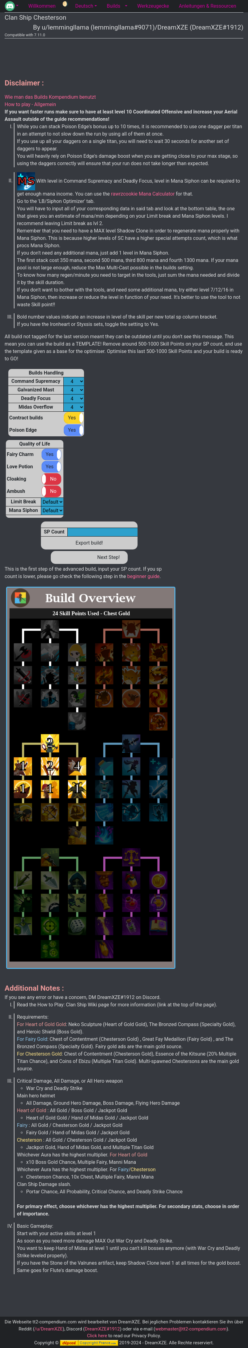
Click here (97, 1335)
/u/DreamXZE (48, 1329)
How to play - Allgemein (30, 104)
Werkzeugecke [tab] (153, 6)
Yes (72, 418)
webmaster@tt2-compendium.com (191, 1329)
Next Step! (108, 557)
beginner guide (143, 576)
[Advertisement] (124, 57)
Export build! (89, 543)
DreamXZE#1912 (102, 1329)
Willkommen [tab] (41, 6)
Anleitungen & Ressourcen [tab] (207, 6)
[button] (11, 6)
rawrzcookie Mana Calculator (143, 194)
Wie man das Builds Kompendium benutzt (50, 97)
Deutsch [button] (84, 6)
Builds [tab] (113, 6)
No (53, 479)
